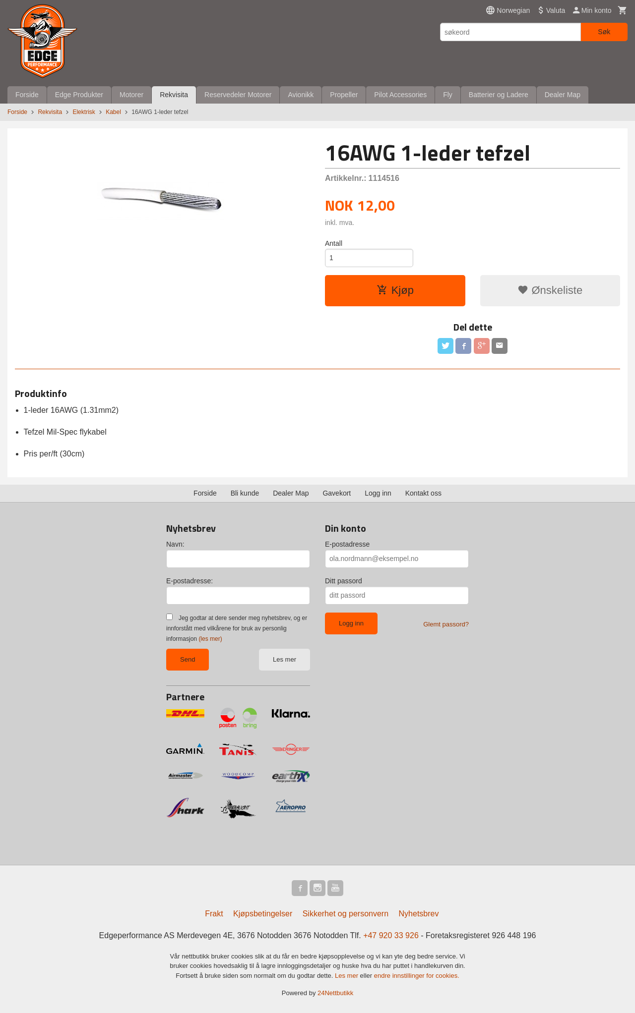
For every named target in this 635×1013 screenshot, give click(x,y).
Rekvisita (174, 95)
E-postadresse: (189, 581)
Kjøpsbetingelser (262, 913)
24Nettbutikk (335, 993)
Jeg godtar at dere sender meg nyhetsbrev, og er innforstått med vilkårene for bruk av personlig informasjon (236, 628)
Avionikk (301, 95)
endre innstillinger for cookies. (416, 975)
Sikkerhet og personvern (345, 913)
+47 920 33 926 (391, 935)
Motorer (131, 95)
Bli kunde (245, 493)
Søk (604, 32)
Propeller (344, 95)
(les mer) (210, 638)
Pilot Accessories (400, 95)
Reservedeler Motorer (237, 95)
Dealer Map (562, 95)
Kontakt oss (423, 493)
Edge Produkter (79, 95)
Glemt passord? (446, 624)
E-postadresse (347, 544)
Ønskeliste (549, 290)
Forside (27, 95)
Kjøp (395, 290)
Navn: (175, 544)
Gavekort (336, 493)
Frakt (214, 913)
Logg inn (378, 493)
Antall (333, 243)
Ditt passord (343, 581)
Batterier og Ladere (498, 95)
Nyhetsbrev (419, 913)
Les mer (284, 659)
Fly (447, 95)
